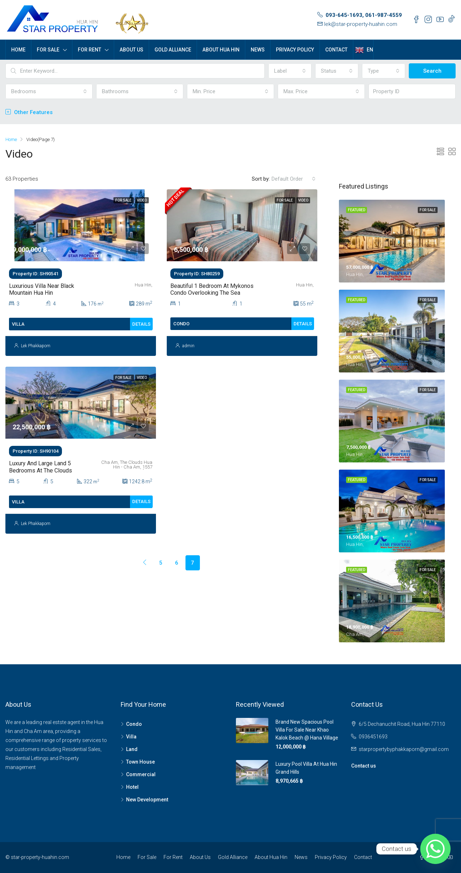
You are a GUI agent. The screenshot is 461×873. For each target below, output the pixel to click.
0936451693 (373, 736)
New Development (147, 799)
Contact (336, 50)
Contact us (363, 766)
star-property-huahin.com (40, 857)
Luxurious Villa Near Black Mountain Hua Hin (41, 289)
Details (141, 324)
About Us (131, 50)
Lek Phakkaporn (35, 345)
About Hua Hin (221, 50)
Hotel (132, 787)
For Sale (48, 50)
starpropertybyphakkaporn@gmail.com (404, 749)
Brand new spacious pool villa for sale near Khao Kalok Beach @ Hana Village (307, 730)
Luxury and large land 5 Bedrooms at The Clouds (40, 467)
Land (132, 749)
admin (188, 345)
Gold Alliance (173, 50)
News (258, 50)
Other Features (29, 112)
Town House (140, 762)
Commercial (141, 774)
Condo (134, 724)
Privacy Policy (295, 50)
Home (18, 50)
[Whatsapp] (435, 849)
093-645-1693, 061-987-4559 (364, 15)
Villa (131, 736)
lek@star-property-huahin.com (360, 24)
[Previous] (129, 555)
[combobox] (290, 70)
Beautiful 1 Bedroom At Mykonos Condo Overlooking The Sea (212, 289)
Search (432, 71)
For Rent (89, 50)
